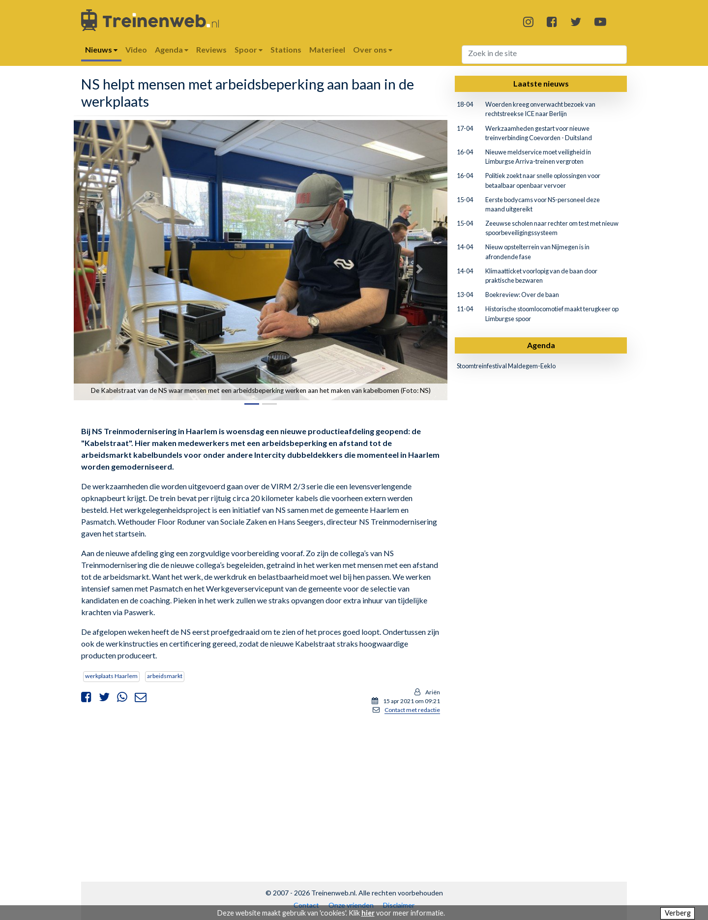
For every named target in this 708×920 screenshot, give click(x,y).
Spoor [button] (249, 49)
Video (136, 49)
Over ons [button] (372, 49)
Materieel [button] (327, 49)
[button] (102, 268)
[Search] (544, 54)
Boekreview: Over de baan (522, 294)
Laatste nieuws (541, 83)
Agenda (541, 345)
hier (368, 913)
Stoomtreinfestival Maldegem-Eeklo (506, 366)
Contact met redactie (412, 709)
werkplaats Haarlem (111, 676)
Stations (285, 49)
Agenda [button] (171, 49)
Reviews (211, 49)
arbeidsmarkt (164, 676)
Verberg (678, 913)
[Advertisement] (261, 791)
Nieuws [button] (101, 49)
